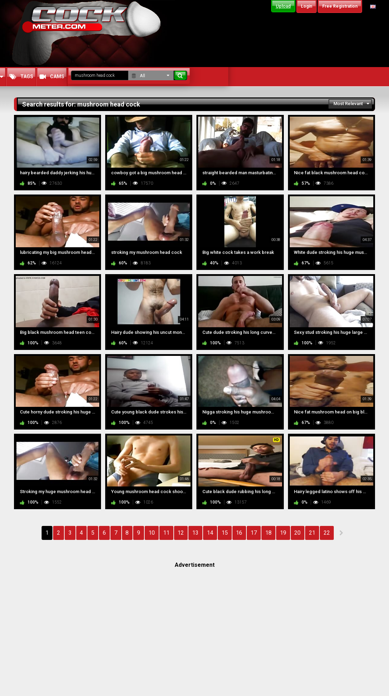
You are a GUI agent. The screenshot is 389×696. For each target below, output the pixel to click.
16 (239, 532)
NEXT (340, 533)
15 (225, 532)
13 (195, 532)
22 (327, 532)
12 (181, 532)
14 (210, 532)
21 (312, 532)
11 (166, 532)
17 (254, 532)
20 (297, 532)
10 (152, 532)
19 (283, 532)
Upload (283, 6)
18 (268, 532)
